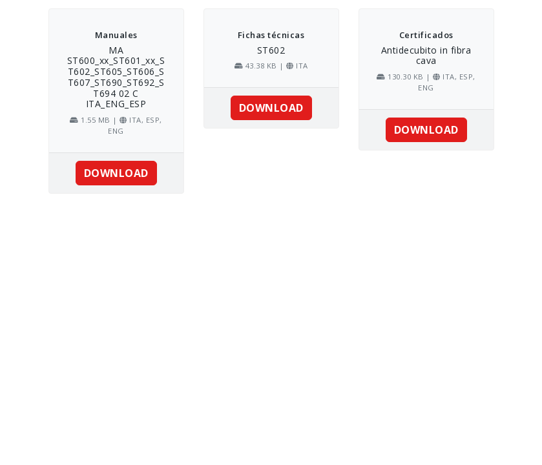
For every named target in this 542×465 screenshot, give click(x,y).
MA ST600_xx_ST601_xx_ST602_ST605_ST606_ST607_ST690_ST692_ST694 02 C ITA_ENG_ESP (116, 77)
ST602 (271, 50)
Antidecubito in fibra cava (426, 55)
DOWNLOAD (116, 173)
